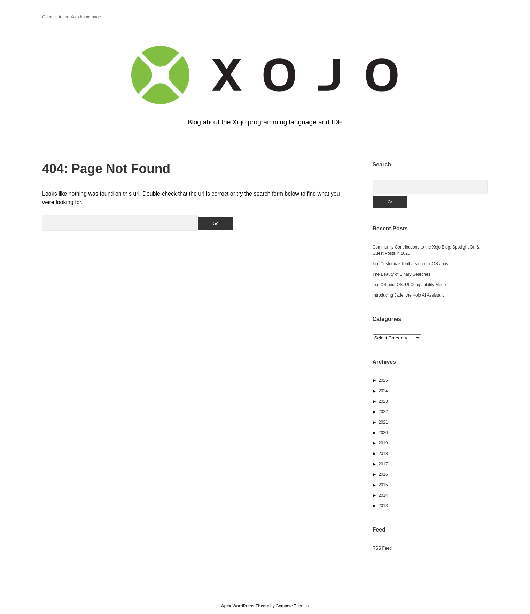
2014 (383, 495)
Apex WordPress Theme (245, 606)
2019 (383, 443)
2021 (383, 422)
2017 (383, 464)
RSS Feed (382, 548)
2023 (383, 401)
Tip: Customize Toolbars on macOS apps (410, 263)
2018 (383, 453)
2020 (383, 432)
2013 (383, 505)
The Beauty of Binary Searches (401, 274)
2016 (383, 474)
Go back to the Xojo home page (71, 17)
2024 (383, 390)
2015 (383, 484)
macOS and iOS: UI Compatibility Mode (409, 284)
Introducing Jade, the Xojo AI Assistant (408, 295)
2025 (383, 380)
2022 (383, 411)
